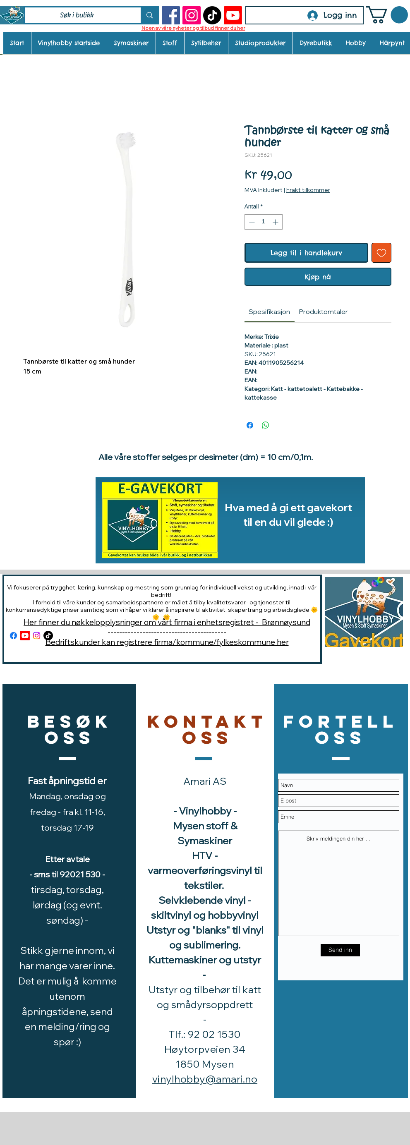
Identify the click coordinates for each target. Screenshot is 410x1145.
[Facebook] (171, 15)
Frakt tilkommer (308, 190)
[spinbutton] (263, 222)
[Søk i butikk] (77, 15)
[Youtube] (233, 15)
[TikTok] (212, 15)
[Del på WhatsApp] (266, 425)
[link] (269, 311)
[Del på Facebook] (250, 425)
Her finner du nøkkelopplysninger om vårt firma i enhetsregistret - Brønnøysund (167, 622)
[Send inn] (340, 950)
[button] (387, 15)
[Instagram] (191, 15)
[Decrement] (251, 222)
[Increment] (276, 222)
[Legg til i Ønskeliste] (381, 253)
